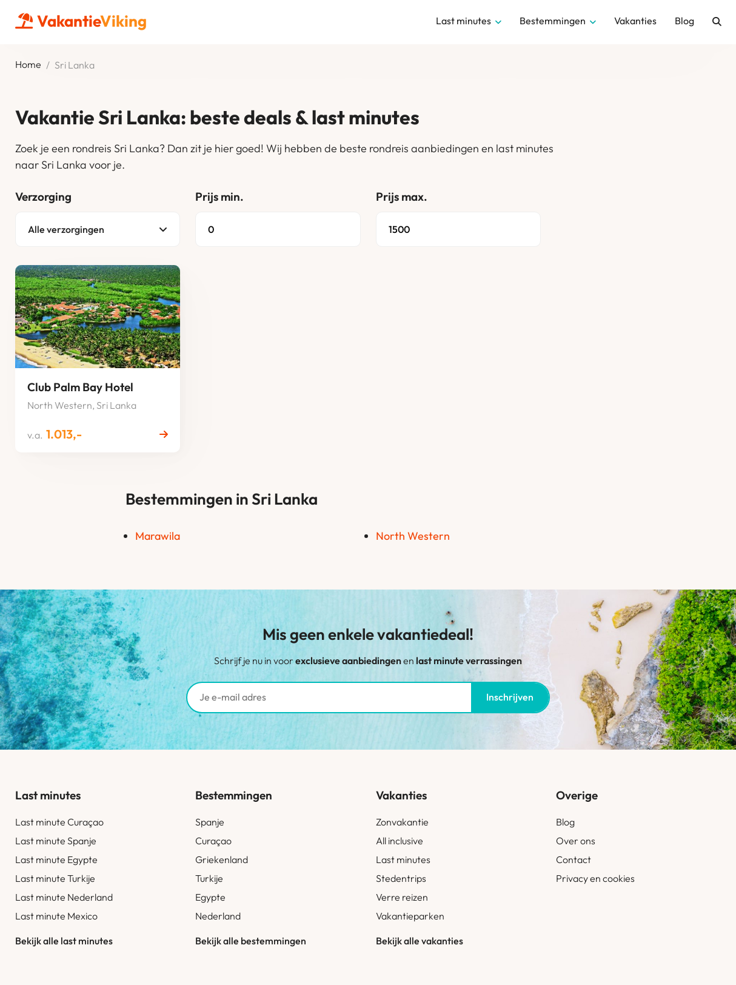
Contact (573, 859)
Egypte (210, 897)
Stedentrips (401, 878)
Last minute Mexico (56, 916)
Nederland (218, 916)
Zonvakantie (402, 822)
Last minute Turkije (55, 878)
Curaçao (213, 841)
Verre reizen (402, 897)
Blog (565, 822)
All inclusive (399, 841)
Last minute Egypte (56, 859)
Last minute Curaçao (59, 822)
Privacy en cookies (595, 878)
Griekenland (221, 859)
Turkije (209, 878)
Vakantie (81, 21)
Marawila (157, 536)
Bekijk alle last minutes (64, 941)
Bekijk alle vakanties (419, 941)
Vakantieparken (410, 916)
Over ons (575, 841)
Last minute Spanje (55, 841)
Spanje (209, 822)
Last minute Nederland (64, 897)
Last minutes (403, 859)
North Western (413, 536)
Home (28, 64)
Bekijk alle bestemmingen (250, 941)
